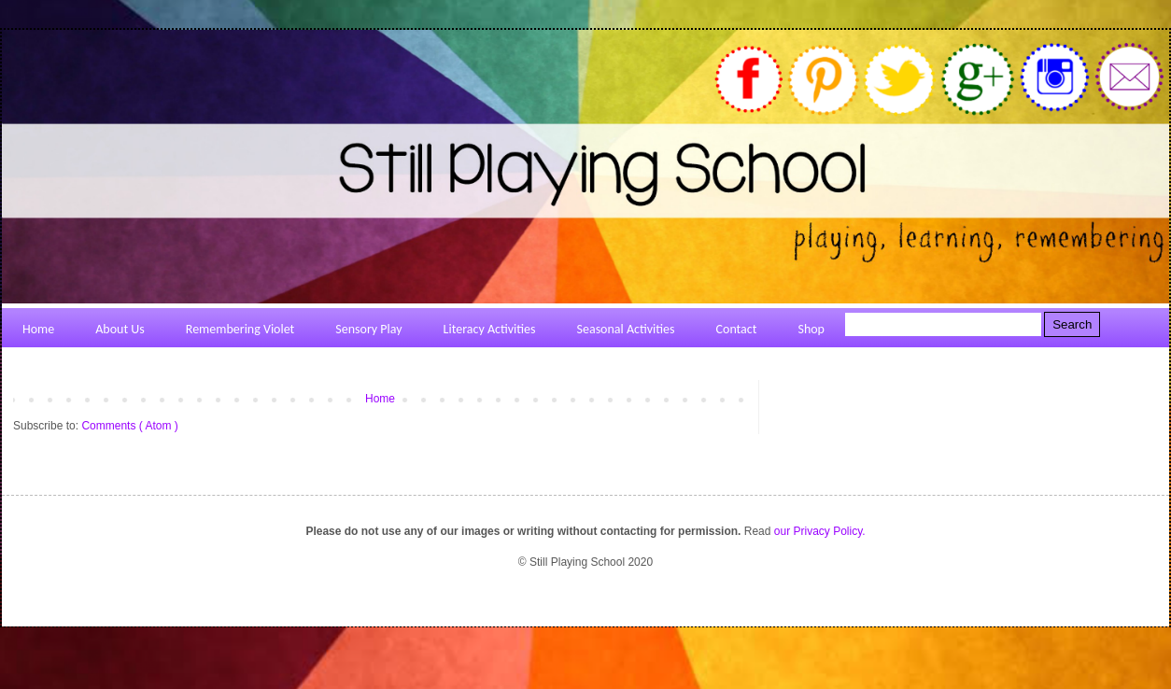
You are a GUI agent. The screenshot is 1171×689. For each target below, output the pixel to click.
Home (380, 398)
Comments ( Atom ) (129, 425)
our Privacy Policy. (820, 531)
